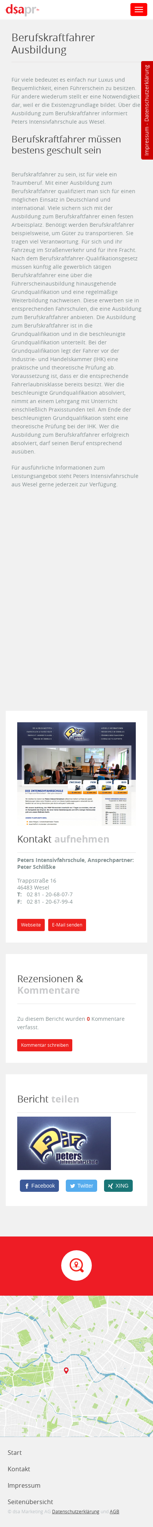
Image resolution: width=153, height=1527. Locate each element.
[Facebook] (39, 1186)
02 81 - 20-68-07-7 (50, 894)
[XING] (118, 1186)
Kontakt (19, 1469)
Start (15, 1452)
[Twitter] (81, 1186)
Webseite (31, 925)
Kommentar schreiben (44, 1045)
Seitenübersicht (30, 1502)
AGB (114, 1511)
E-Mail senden (67, 925)
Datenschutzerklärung (146, 93)
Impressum (146, 141)
